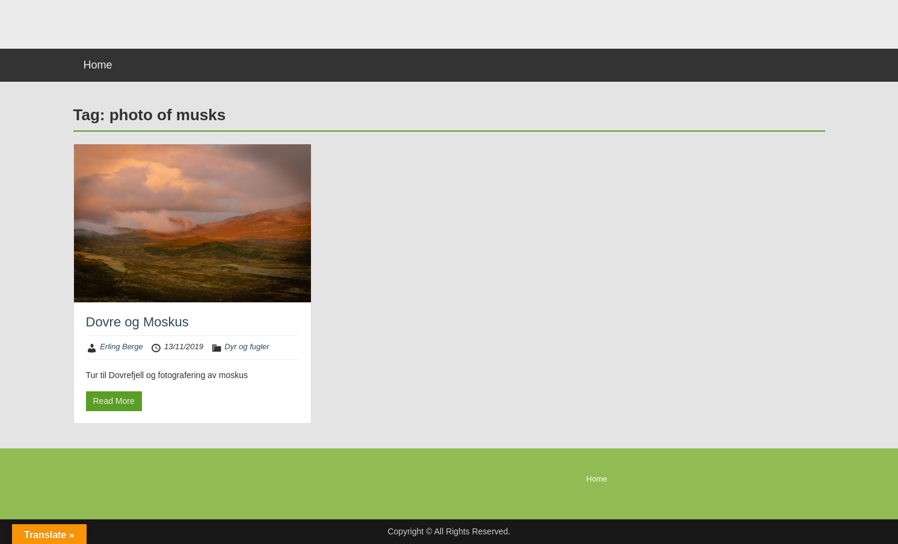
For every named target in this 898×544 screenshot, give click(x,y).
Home (98, 65)
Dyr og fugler (246, 346)
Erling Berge (121, 346)
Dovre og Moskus (137, 321)
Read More (114, 401)
